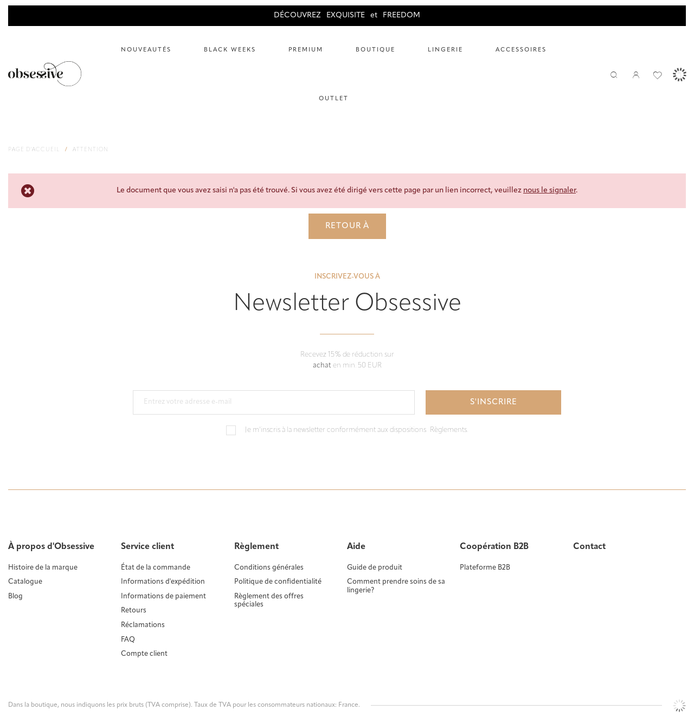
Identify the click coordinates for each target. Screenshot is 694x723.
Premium (305, 50)
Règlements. (449, 430)
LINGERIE (445, 50)
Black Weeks (230, 50)
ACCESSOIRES (521, 50)
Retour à (347, 226)
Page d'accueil (34, 150)
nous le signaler (549, 190)
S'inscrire (493, 402)
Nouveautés (146, 50)
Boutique (375, 50)
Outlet (334, 99)
